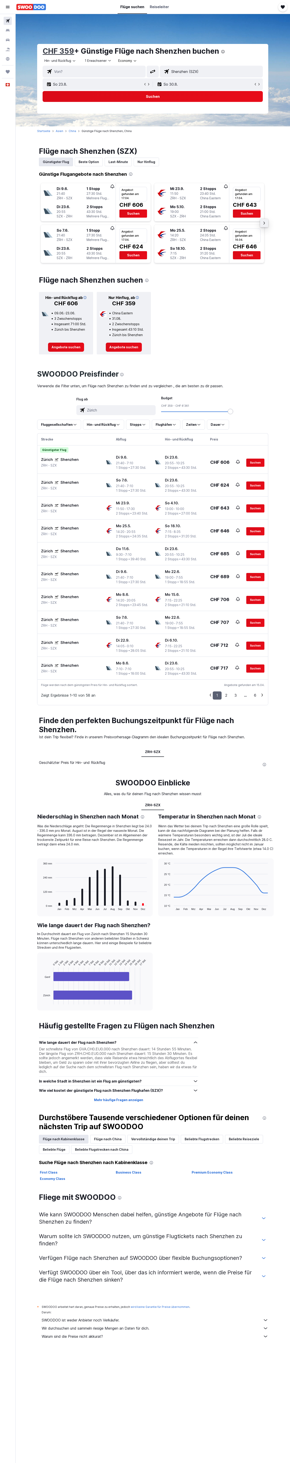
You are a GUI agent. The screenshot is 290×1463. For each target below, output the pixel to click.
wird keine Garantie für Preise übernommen (160, 1307)
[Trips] (8, 71)
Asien (59, 131)
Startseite (44, 131)
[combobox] (60, 60)
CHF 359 (58, 51)
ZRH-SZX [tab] (153, 752)
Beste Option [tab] (89, 162)
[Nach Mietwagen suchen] (8, 39)
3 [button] (236, 695)
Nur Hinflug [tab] (146, 162)
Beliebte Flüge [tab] (54, 1149)
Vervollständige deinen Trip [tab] (153, 1139)
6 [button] (255, 695)
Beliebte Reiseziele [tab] (244, 1139)
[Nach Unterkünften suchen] (8, 30)
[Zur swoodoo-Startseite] (31, 7)
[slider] (230, 411)
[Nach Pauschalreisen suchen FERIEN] (8, 49)
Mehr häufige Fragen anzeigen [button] (118, 1100)
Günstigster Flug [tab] (56, 162)
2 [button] (226, 695)
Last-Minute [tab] (118, 162)
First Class (49, 1172)
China (72, 131)
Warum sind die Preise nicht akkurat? (155, 1336)
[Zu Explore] (8, 58)
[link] (66, 347)
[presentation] (223, 52)
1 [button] (217, 695)
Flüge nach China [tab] (108, 1139)
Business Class (128, 1172)
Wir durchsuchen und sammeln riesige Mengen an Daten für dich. (155, 1328)
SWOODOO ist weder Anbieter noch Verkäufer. (155, 1320)
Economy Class (52, 1179)
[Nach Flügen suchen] (8, 20)
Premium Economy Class (212, 1172)
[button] (8, 7)
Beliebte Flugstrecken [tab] (202, 1139)
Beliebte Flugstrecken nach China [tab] (102, 1149)
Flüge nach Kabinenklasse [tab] (64, 1139)
